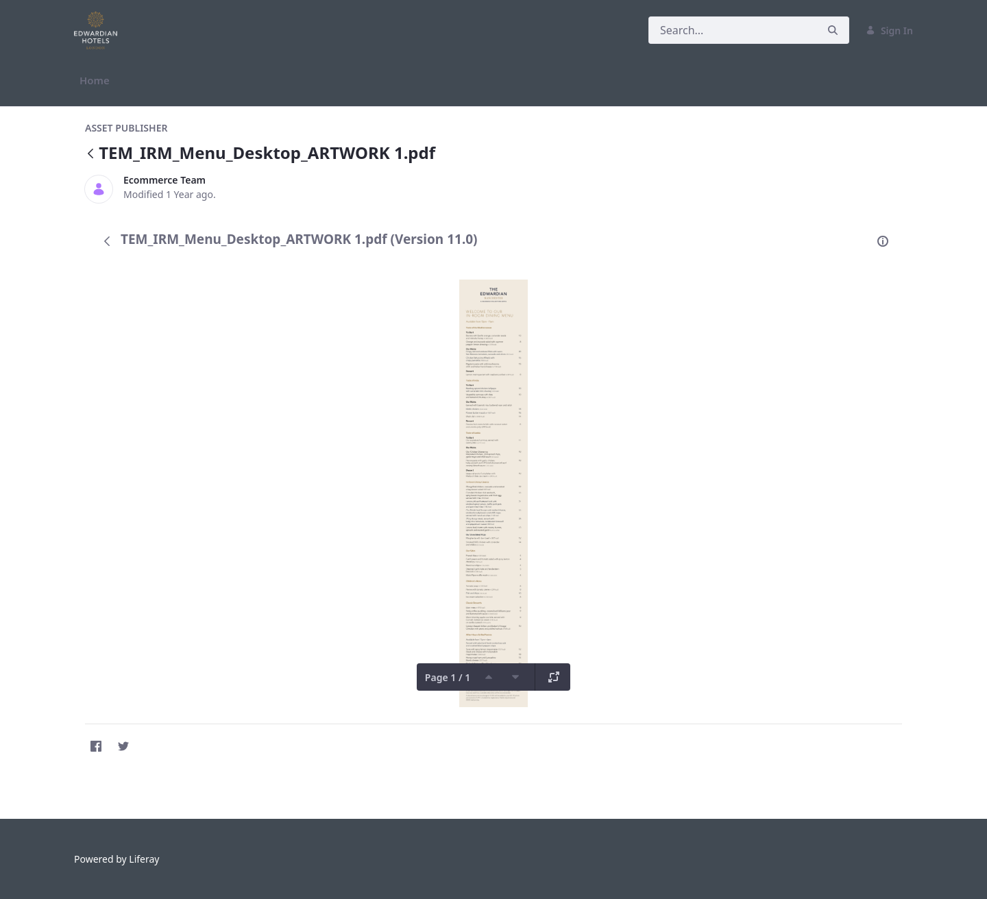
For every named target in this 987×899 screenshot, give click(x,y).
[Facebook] (96, 746)
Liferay (144, 858)
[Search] (732, 30)
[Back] (90, 154)
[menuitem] (94, 80)
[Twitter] (123, 746)
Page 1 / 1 (447, 677)
